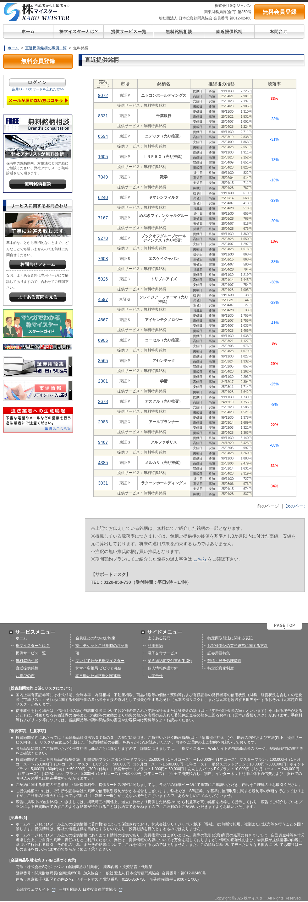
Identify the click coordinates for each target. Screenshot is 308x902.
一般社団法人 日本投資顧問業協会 (91, 889)
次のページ (297, 505)
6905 (103, 340)
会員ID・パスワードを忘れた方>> (38, 89)
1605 (103, 156)
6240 (103, 197)
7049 (103, 177)
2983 (103, 421)
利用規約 (155, 645)
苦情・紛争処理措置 (224, 660)
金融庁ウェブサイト (36, 889)
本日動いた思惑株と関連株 (98, 676)
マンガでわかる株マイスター (99, 660)
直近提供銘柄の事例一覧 (46, 48)
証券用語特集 (218, 653)
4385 (103, 462)
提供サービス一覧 (31, 653)
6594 (103, 136)
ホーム (13, 48)
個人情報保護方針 (163, 668)
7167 (103, 217)
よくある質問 (159, 638)
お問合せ (155, 676)
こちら (200, 558)
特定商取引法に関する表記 (230, 638)
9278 (103, 238)
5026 (103, 279)
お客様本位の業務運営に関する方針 (237, 645)
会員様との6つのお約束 (95, 638)
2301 (103, 381)
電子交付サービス (163, 653)
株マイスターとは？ (33, 645)
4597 (103, 299)
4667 (103, 319)
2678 (103, 401)
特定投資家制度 (220, 668)
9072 (103, 95)
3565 (103, 360)
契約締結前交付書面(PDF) (170, 660)
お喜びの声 (25, 676)
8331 (103, 115)
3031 (103, 483)
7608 (103, 258)
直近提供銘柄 (27, 668)
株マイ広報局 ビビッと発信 (98, 668)
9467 (103, 442)
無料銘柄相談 (27, 660)
